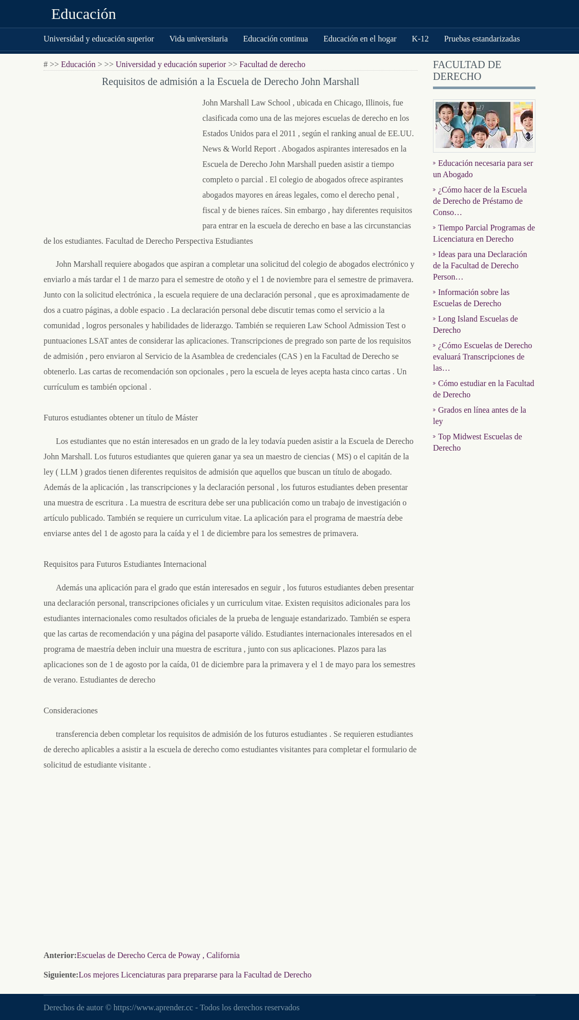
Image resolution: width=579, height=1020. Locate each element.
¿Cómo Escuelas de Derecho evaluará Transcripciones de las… (482, 356)
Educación (83, 13)
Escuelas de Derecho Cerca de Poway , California (158, 955)
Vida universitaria (198, 38)
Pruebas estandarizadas (482, 38)
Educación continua (275, 38)
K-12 (420, 38)
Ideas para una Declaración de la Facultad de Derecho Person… (480, 265)
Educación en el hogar (360, 38)
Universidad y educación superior (99, 38)
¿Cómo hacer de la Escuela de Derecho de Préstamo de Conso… (480, 201)
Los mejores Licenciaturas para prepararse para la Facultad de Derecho (194, 974)
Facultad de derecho (272, 64)
